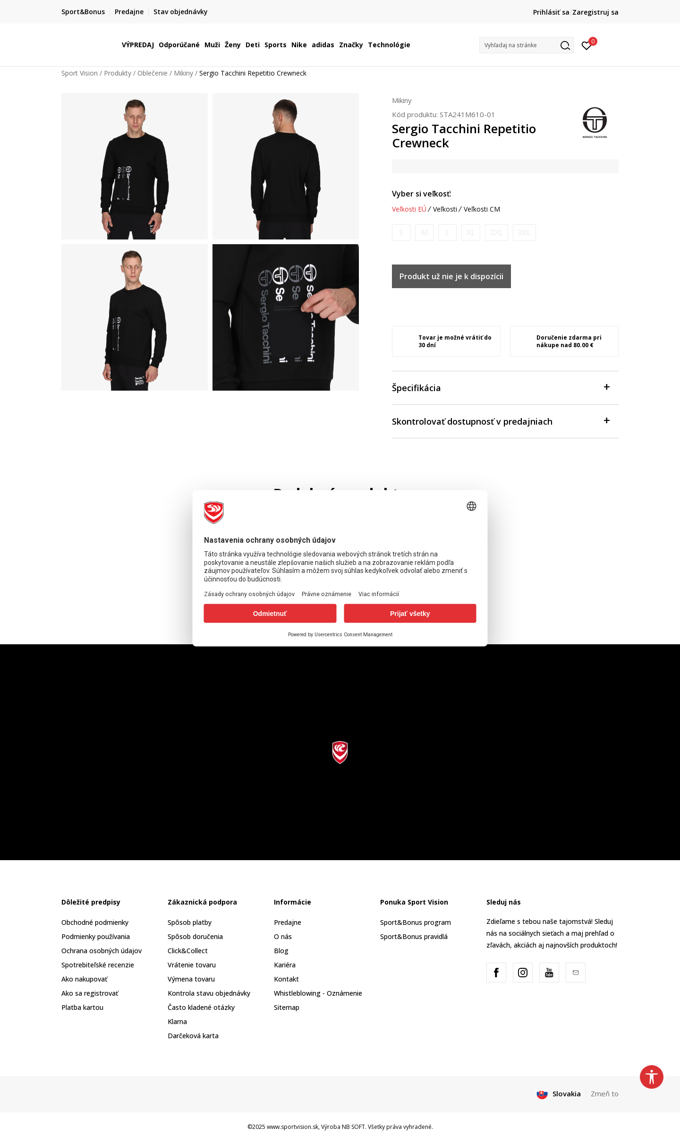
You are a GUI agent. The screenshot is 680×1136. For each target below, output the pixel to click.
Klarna (177, 1021)
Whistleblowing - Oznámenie (318, 993)
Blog (281, 950)
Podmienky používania (95, 936)
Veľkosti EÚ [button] (409, 209)
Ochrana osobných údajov (101, 950)
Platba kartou (82, 1007)
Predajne (287, 922)
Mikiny (183, 72)
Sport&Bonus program (415, 922)
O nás (283, 936)
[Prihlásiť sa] (587, 45)
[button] (526, 45)
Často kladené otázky (201, 1007)
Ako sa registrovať (89, 993)
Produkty (117, 72)
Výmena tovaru (191, 978)
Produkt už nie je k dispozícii (451, 276)
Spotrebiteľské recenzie (97, 964)
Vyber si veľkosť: (421, 193)
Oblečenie (152, 72)
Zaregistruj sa (595, 12)
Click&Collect (188, 950)
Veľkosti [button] (445, 209)
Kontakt (286, 978)
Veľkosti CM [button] (482, 209)
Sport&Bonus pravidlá (414, 936)
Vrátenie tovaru (192, 964)
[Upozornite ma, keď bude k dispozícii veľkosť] (401, 232)
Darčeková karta (193, 1035)
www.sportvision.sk (292, 1127)
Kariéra (285, 964)
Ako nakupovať (84, 978)
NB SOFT (353, 1127)
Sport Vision (79, 72)
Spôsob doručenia (195, 936)
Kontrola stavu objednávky (209, 993)
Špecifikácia (500, 387)
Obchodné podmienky (94, 922)
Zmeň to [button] (605, 1093)
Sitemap (286, 1007)
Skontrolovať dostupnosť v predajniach (500, 420)
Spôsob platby (190, 922)
